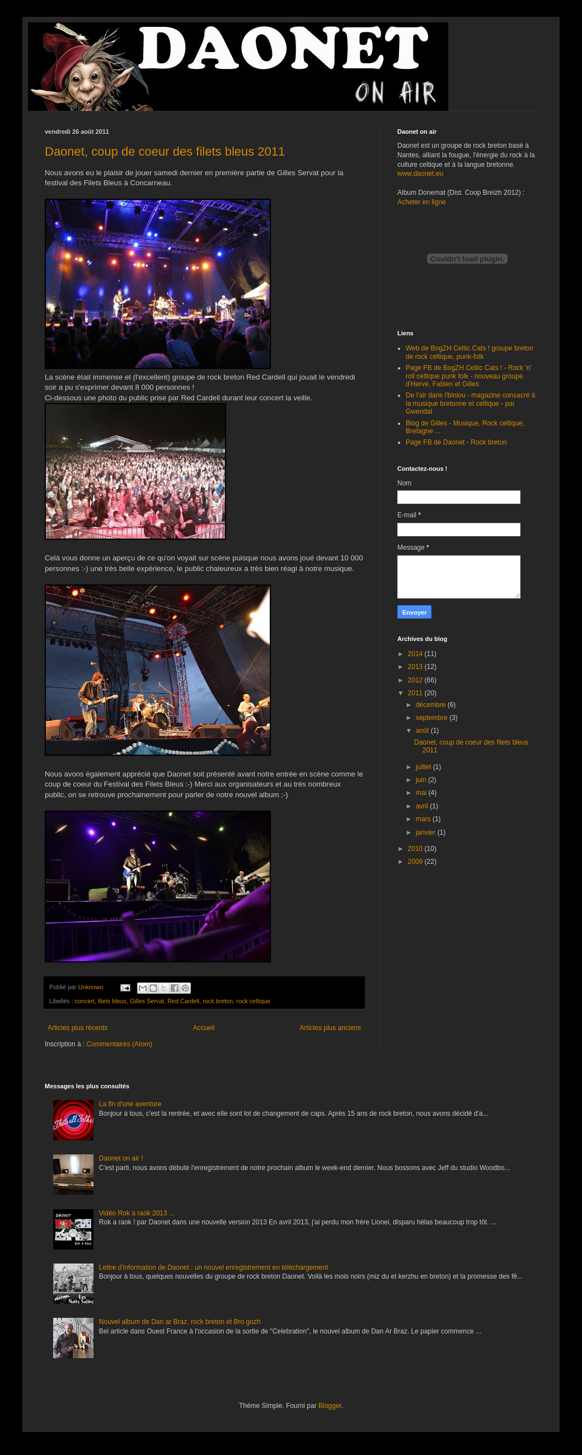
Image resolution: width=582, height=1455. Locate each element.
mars (424, 819)
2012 (416, 680)
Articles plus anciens (330, 1028)
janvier (427, 832)
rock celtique (253, 1001)
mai (422, 793)
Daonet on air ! (121, 1158)
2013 (416, 667)
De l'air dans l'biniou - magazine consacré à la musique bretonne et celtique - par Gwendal (470, 403)
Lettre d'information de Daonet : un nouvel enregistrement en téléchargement (213, 1267)
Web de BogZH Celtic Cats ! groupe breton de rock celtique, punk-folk (469, 352)
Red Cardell (183, 1001)
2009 (416, 861)
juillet (424, 767)
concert (85, 1001)
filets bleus (112, 1001)
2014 (416, 654)
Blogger (329, 1406)
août (423, 730)
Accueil (204, 1028)
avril (423, 806)
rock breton (218, 1001)
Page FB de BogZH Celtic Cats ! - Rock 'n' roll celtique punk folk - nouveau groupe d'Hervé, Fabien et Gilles (469, 376)
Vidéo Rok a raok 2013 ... (137, 1213)
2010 (416, 849)
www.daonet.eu (420, 173)
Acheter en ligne (421, 202)
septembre (432, 718)
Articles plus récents (77, 1028)
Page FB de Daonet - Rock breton (456, 442)
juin (422, 780)
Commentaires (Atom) (119, 1044)
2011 (416, 693)
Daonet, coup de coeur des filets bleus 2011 (165, 151)
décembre (432, 705)
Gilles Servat (147, 1001)
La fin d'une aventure (130, 1104)
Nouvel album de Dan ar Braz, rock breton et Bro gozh (180, 1322)
